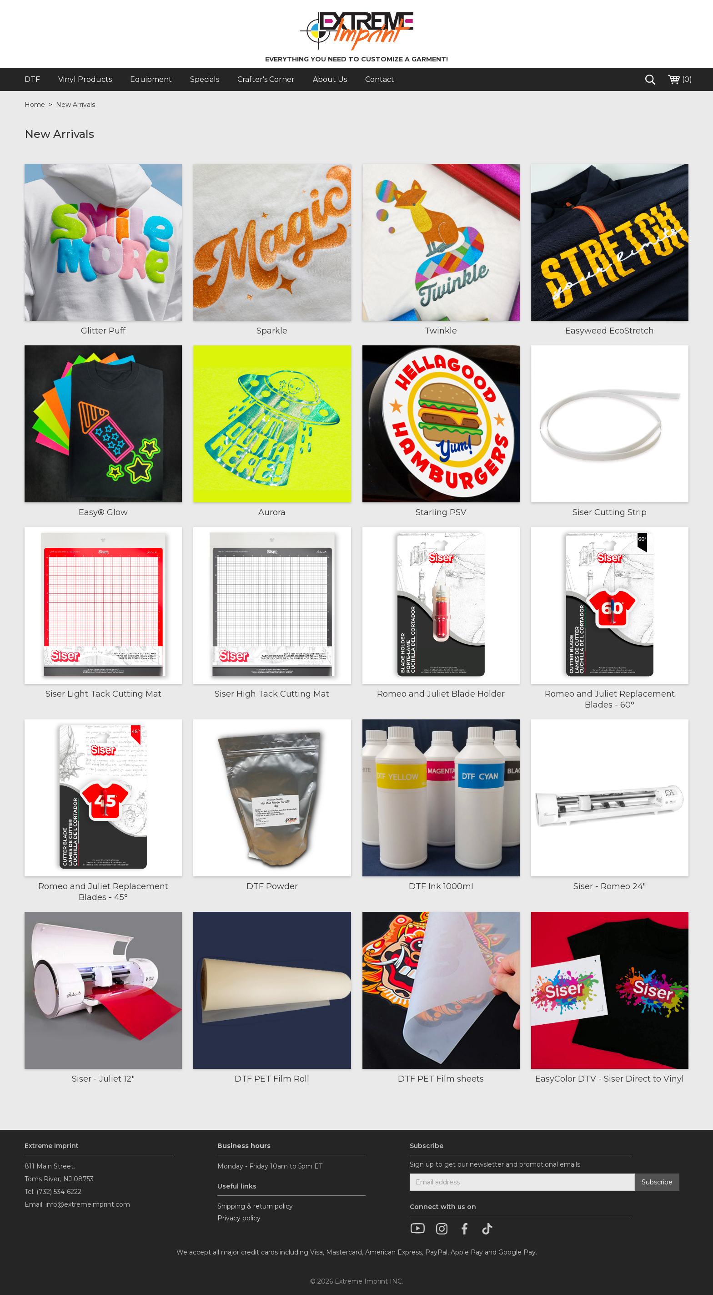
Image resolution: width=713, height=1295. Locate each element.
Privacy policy (239, 1218)
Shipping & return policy (255, 1206)
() (679, 79)
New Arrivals (75, 105)
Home (35, 105)
